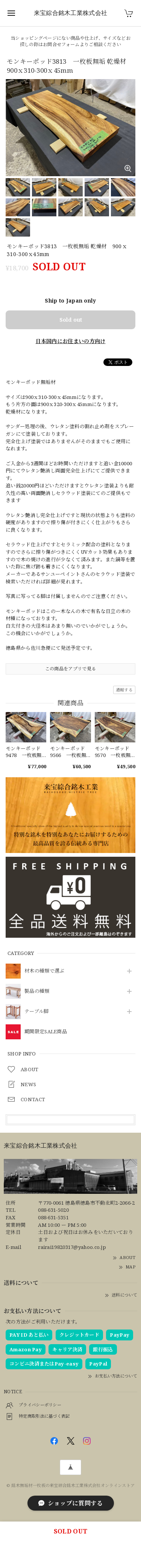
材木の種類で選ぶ (44, 971)
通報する (124, 690)
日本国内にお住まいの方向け (71, 341)
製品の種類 (37, 991)
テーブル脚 (36, 1012)
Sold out (70, 319)
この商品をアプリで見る (70, 669)
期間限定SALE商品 (45, 1032)
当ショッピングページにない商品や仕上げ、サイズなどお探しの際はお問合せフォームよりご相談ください (70, 41)
